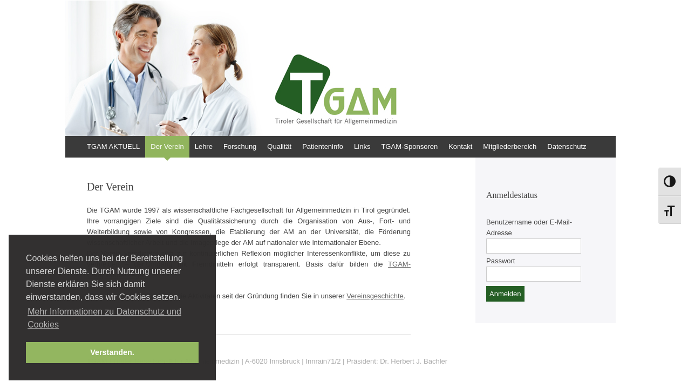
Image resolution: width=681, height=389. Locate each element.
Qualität (279, 146)
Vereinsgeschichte (375, 296)
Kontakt (460, 146)
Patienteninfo (322, 146)
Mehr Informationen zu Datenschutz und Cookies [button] (104, 318)
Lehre (204, 146)
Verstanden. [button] (112, 352)
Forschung (239, 146)
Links (362, 146)
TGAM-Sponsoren (409, 146)
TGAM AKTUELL (113, 146)
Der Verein (167, 146)
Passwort (500, 261)
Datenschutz (566, 146)
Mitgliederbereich (509, 146)
